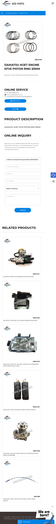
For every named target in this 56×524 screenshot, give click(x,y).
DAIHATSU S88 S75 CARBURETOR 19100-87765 (18, 276)
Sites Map (28, 519)
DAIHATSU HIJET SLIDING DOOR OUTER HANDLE (19, 409)
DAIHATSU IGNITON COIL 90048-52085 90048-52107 (20, 320)
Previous (15, 101)
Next (15, 109)
